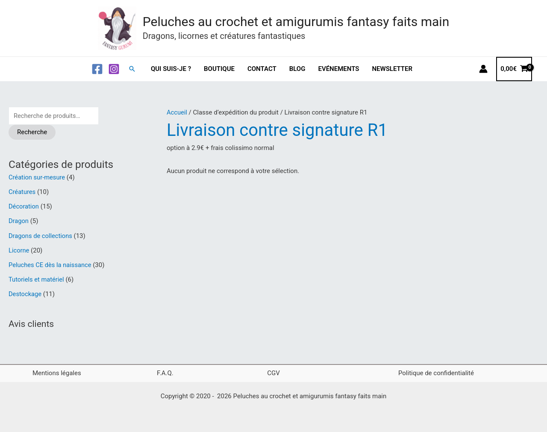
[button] (132, 69)
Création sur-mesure (37, 178)
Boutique (219, 69)
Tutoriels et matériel (37, 278)
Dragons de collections (41, 235)
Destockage (25, 293)
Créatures (22, 192)
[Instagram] (114, 69)
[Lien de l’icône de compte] (483, 69)
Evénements (338, 69)
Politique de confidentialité (436, 372)
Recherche (32, 132)
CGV (273, 372)
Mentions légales (56, 372)
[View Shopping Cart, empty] (514, 69)
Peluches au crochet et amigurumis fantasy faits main (296, 21)
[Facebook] (97, 69)
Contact (261, 69)
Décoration (24, 206)
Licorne (19, 249)
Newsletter (392, 69)
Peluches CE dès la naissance (51, 264)
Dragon (19, 221)
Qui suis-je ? (171, 69)
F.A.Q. (165, 372)
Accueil (177, 112)
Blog (297, 69)
